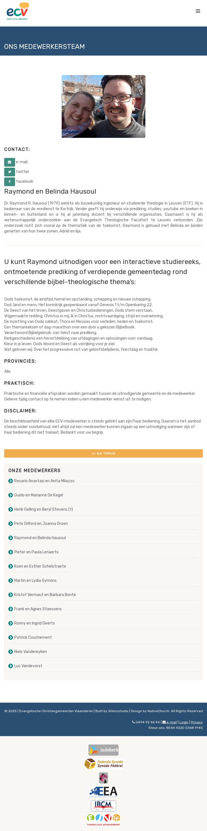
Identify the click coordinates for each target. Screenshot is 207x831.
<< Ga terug (103, 453)
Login (183, 722)
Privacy (197, 722)
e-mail (169, 722)
